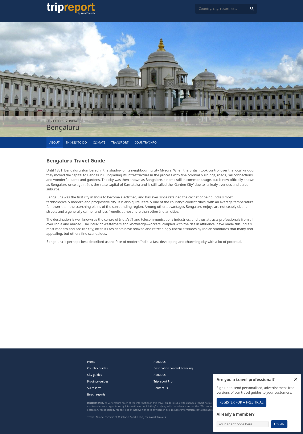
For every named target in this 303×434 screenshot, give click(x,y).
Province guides (97, 381)
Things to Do (76, 142)
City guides (55, 121)
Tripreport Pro (163, 381)
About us (160, 362)
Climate (99, 142)
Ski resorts (94, 388)
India (73, 121)
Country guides (97, 368)
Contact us (161, 388)
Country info (146, 142)
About (54, 142)
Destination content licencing (173, 368)
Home (91, 362)
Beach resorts (96, 394)
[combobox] (226, 9)
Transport (119, 142)
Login (279, 424)
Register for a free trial (241, 402)
